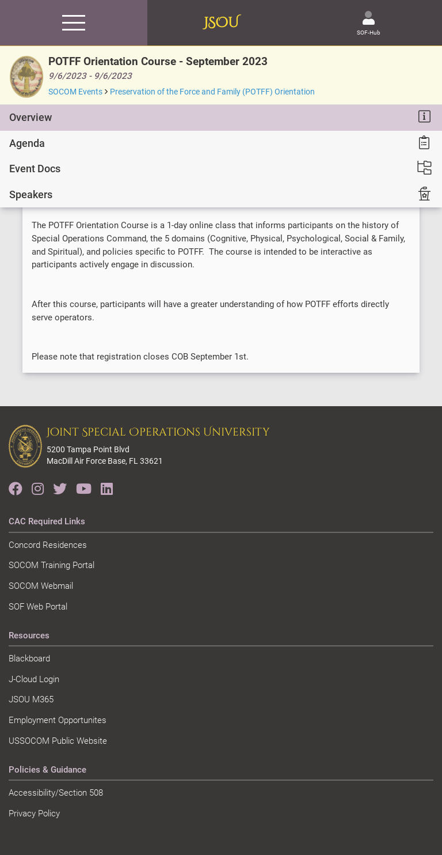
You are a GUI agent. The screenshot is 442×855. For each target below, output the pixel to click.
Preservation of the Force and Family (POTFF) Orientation (212, 91)
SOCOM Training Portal (51, 565)
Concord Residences (48, 545)
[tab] (221, 117)
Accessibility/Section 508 (56, 793)
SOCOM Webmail (41, 586)
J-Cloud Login (34, 679)
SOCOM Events (75, 91)
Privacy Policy (34, 813)
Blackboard (29, 658)
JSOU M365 (31, 699)
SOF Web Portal (38, 606)
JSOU (221, 23)
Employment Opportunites (57, 720)
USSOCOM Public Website (58, 741)
